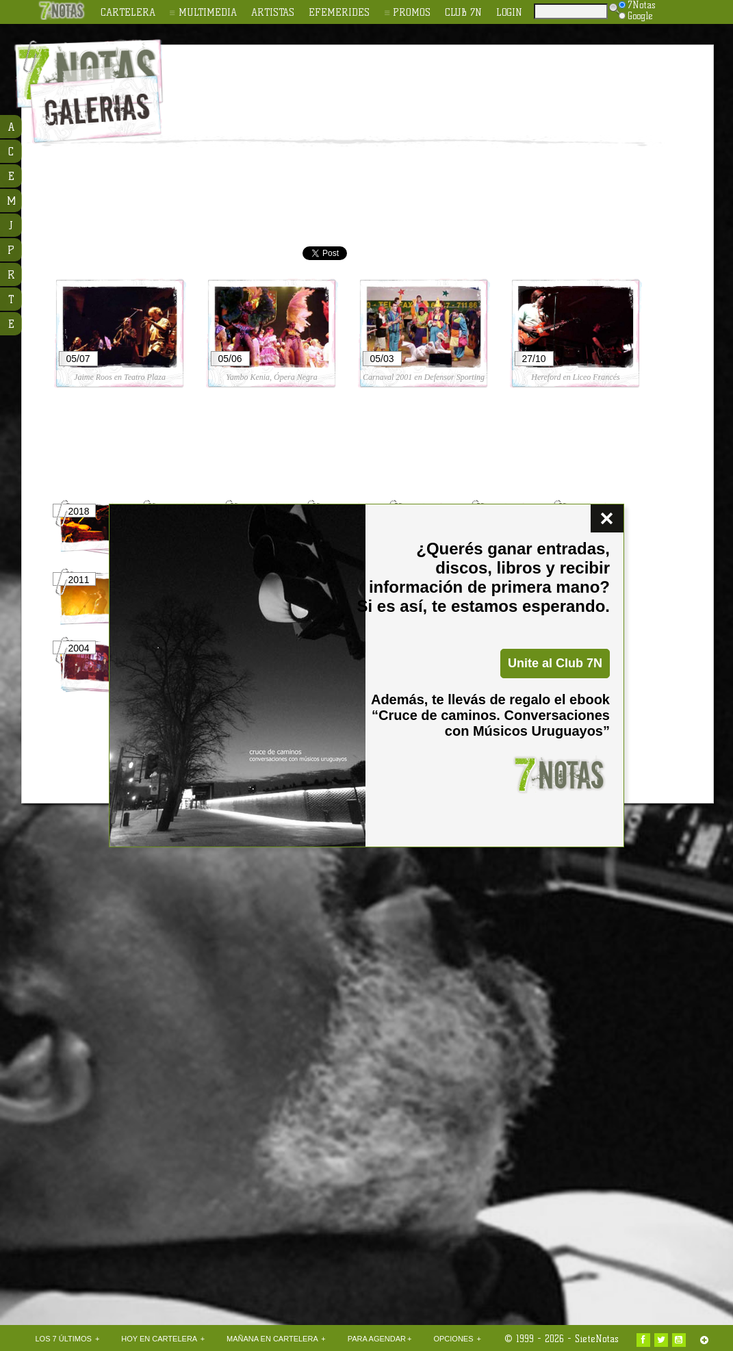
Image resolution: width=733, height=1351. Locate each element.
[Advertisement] (378, 148)
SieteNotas (597, 1338)
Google (636, 15)
